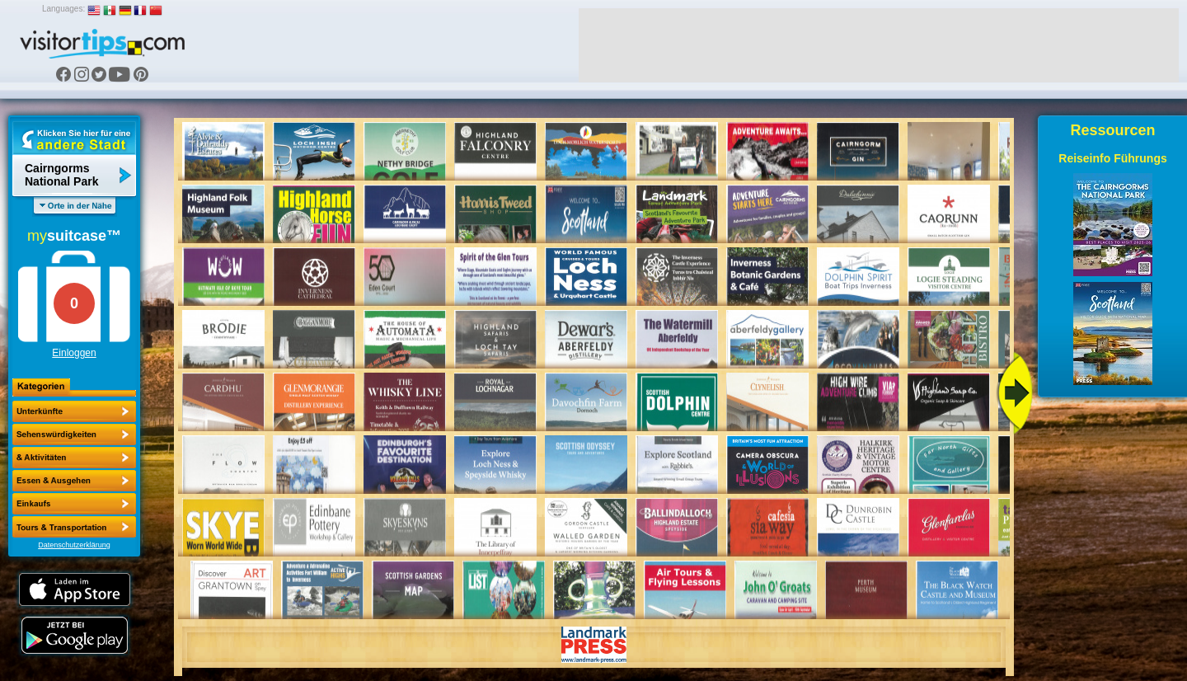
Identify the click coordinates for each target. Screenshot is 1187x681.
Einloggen (74, 353)
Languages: (63, 8)
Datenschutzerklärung (74, 545)
